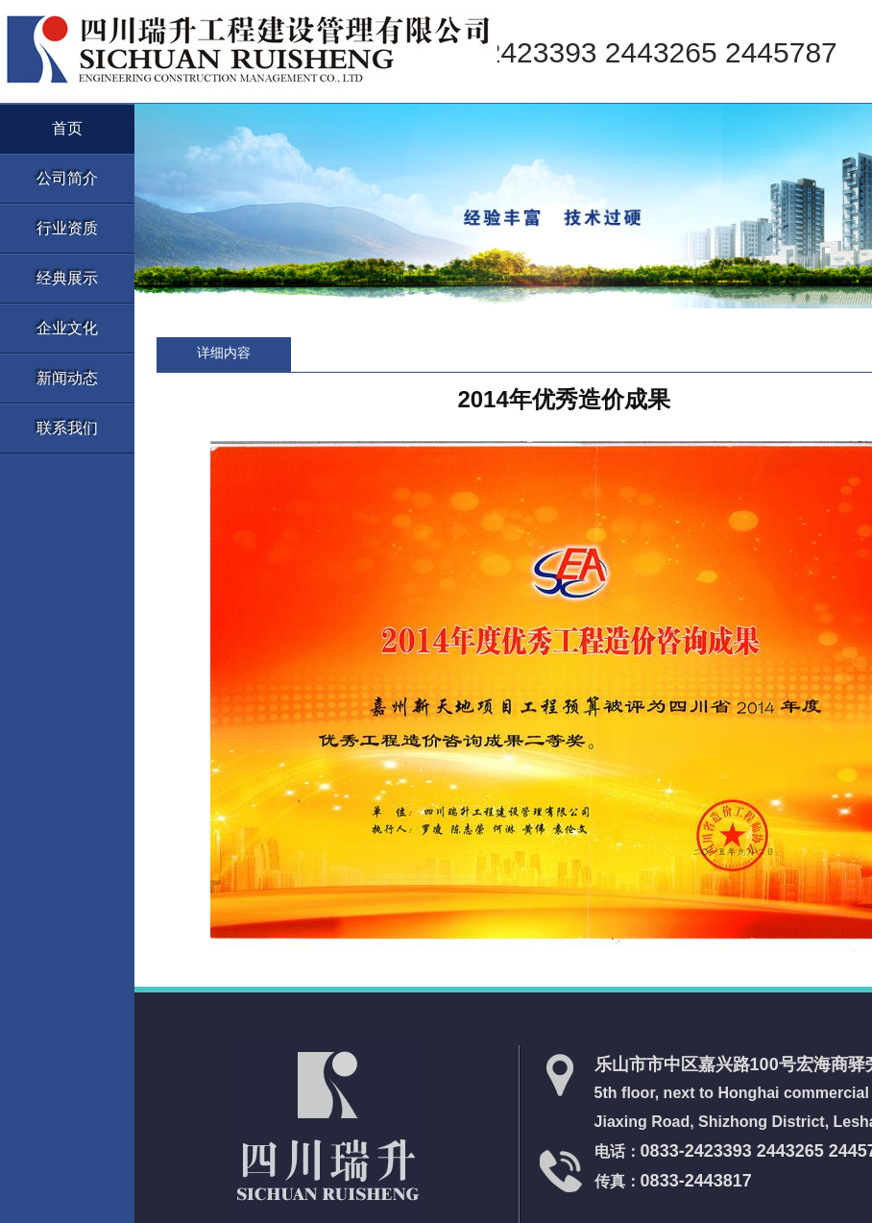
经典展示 (67, 278)
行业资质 (67, 228)
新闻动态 (67, 378)
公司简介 (67, 178)
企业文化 (67, 328)
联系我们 (67, 428)
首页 (67, 128)
